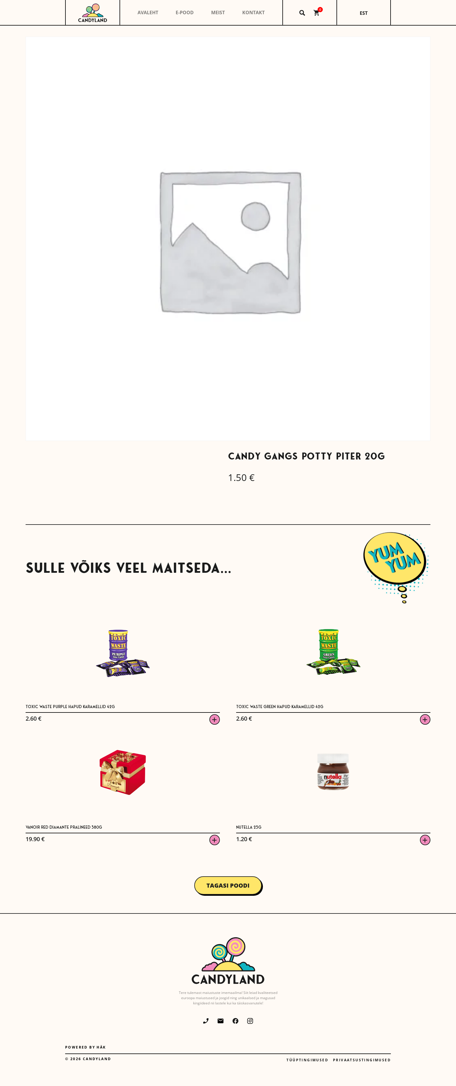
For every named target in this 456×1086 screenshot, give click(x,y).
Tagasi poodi (228, 885)
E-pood (185, 12)
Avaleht (148, 12)
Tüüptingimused (307, 1060)
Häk (101, 1047)
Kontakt (253, 12)
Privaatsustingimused (362, 1060)
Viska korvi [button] (214, 719)
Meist (218, 12)
